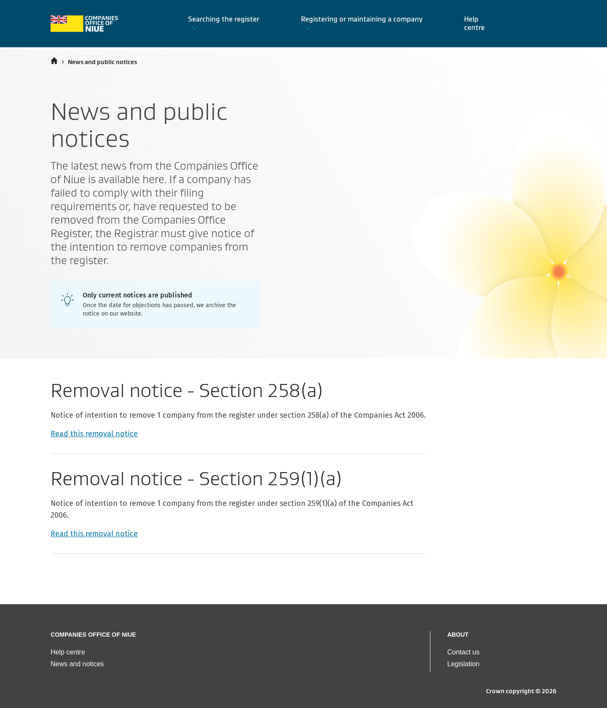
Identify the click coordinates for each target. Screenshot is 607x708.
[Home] (54, 61)
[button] (229, 23)
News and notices (77, 663)
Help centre (68, 652)
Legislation (463, 663)
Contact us (463, 652)
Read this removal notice (94, 433)
